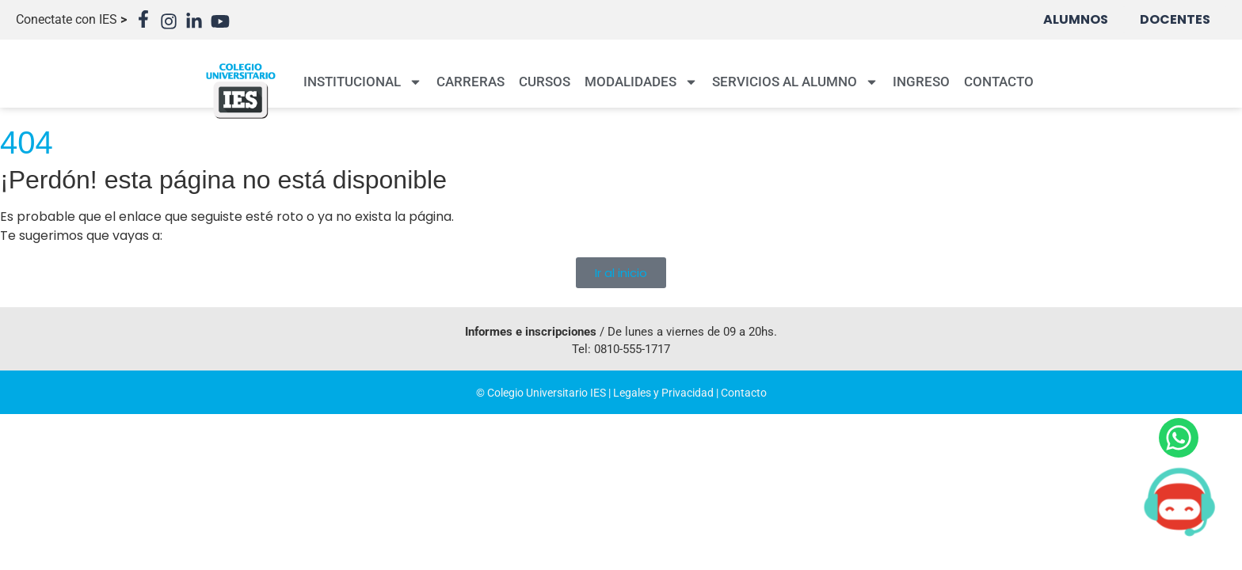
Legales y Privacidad (663, 392)
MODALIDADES (641, 82)
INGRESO (921, 81)
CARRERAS (470, 81)
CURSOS (544, 81)
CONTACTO (999, 81)
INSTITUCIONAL (362, 82)
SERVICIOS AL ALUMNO (795, 82)
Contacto (744, 392)
